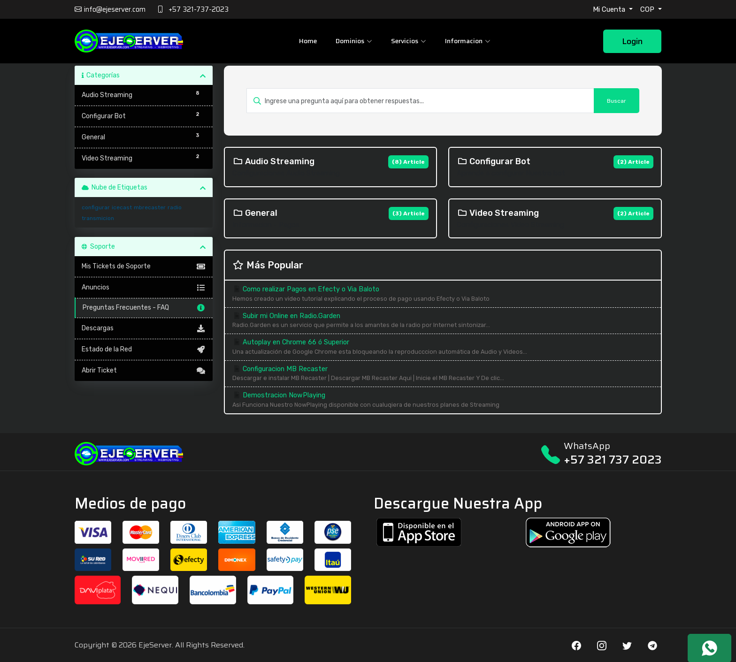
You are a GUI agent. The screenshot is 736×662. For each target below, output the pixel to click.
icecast (122, 207)
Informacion (468, 41)
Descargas (144, 328)
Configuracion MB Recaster (442, 374)
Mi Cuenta (610, 9)
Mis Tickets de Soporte (144, 266)
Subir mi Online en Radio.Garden (442, 321)
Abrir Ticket (144, 370)
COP (648, 9)
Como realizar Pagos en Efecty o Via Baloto (442, 294)
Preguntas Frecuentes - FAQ (144, 307)
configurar (96, 207)
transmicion (98, 218)
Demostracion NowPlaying (442, 400)
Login (632, 41)
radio (175, 207)
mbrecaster (150, 207)
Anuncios (144, 287)
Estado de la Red (144, 349)
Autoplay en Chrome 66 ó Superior (442, 347)
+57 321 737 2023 (613, 459)
